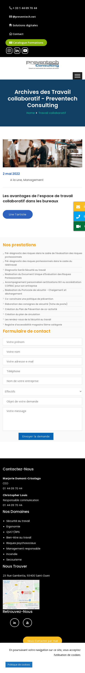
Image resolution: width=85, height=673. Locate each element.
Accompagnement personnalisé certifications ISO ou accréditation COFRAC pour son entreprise (43, 284)
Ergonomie (13, 526)
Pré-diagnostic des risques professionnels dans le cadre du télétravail (38, 263)
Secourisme (14, 559)
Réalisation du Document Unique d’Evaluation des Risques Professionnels (38, 276)
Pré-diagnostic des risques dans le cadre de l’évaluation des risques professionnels (43, 255)
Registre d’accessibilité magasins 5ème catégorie (33, 324)
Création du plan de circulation (22, 314)
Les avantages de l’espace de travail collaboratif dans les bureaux (38, 198)
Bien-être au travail (18, 537)
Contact (16, 34)
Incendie (11, 554)
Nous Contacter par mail (42, 641)
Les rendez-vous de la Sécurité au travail (28, 319)
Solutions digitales (23, 25)
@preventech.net (22, 16)
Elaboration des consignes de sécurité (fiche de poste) (36, 304)
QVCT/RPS (13, 532)
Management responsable (23, 548)
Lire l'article (17, 214)
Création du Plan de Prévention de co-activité (31, 309)
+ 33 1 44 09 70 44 (23, 8)
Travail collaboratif (52, 113)
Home (30, 113)
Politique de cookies (19, 664)
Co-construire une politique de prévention (29, 298)
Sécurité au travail (18, 521)
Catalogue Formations (26, 42)
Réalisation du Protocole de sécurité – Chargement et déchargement (35, 291)
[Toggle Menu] (77, 75)
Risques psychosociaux (21, 543)
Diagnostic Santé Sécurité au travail (25, 270)
